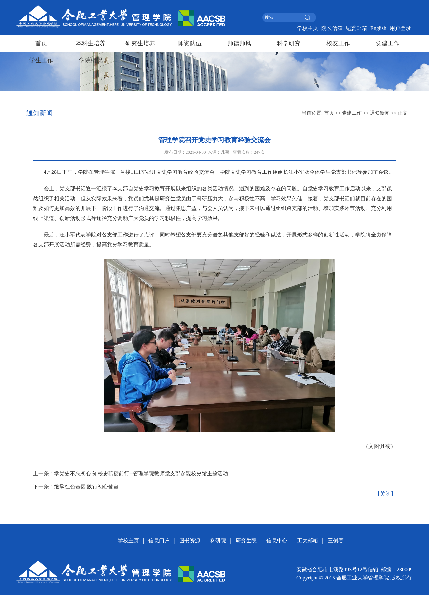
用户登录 (400, 28)
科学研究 (289, 43)
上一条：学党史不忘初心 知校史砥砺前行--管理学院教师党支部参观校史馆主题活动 (130, 473)
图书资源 (189, 540)
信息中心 (276, 540)
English (378, 28)
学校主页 (307, 28)
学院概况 (91, 60)
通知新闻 (380, 113)
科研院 (218, 540)
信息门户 (159, 540)
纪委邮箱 (356, 28)
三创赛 (336, 540)
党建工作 (388, 43)
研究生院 (246, 540)
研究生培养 (140, 43)
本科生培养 (91, 43)
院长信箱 (332, 28)
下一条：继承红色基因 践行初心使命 (76, 486)
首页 (41, 43)
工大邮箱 (307, 540)
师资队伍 (190, 43)
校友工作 (338, 43)
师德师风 (239, 43)
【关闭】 (385, 494)
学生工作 (41, 60)
